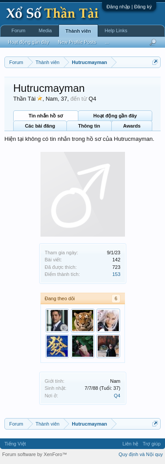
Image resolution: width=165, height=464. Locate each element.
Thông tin (89, 125)
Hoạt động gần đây (115, 115)
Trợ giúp (152, 443)
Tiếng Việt (15, 443)
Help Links (116, 30)
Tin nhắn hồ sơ (46, 115)
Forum (18, 30)
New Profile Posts (77, 42)
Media (45, 30)
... (107, 42)
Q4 (117, 395)
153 (116, 274)
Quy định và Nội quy (141, 454)
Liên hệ (130, 443)
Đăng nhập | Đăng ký (129, 6)
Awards (132, 125)
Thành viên (78, 31)
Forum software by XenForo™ (34, 454)
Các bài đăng (40, 125)
